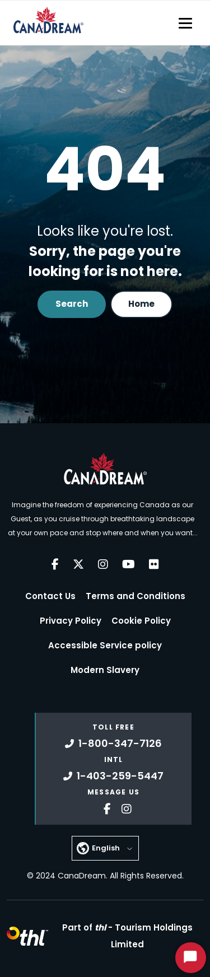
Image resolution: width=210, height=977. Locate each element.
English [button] (106, 848)
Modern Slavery (105, 670)
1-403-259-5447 (113, 776)
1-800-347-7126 (113, 743)
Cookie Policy (141, 621)
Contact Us (50, 596)
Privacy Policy (70, 621)
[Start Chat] (190, 957)
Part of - (127, 936)
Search (71, 304)
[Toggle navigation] (185, 23)
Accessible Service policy (105, 645)
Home (141, 304)
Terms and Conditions (135, 596)
